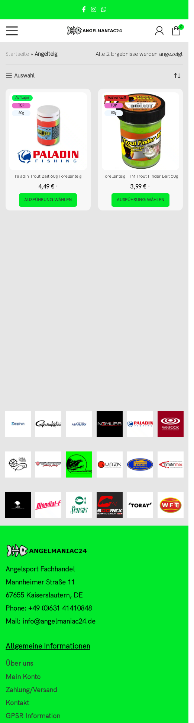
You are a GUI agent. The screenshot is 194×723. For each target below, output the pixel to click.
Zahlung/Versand (31, 690)
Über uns (19, 663)
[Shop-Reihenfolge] (177, 75)
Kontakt (17, 703)
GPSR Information (33, 716)
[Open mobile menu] (12, 30)
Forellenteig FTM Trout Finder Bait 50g (140, 176)
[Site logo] (94, 30)
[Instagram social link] (93, 10)
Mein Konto (23, 677)
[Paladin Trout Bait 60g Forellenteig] (48, 131)
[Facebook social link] (84, 10)
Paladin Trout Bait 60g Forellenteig (48, 176)
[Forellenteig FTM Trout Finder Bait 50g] (141, 131)
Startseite (17, 54)
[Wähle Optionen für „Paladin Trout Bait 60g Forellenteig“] (48, 200)
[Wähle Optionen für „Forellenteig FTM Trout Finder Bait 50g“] (140, 200)
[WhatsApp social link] (104, 10)
